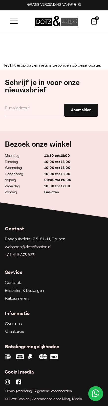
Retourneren (17, 299)
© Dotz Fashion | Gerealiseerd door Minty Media (43, 399)
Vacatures (14, 332)
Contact (13, 283)
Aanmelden (81, 110)
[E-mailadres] (34, 108)
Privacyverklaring (18, 391)
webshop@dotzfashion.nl (28, 247)
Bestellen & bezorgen (24, 291)
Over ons (13, 324)
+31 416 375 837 (19, 255)
